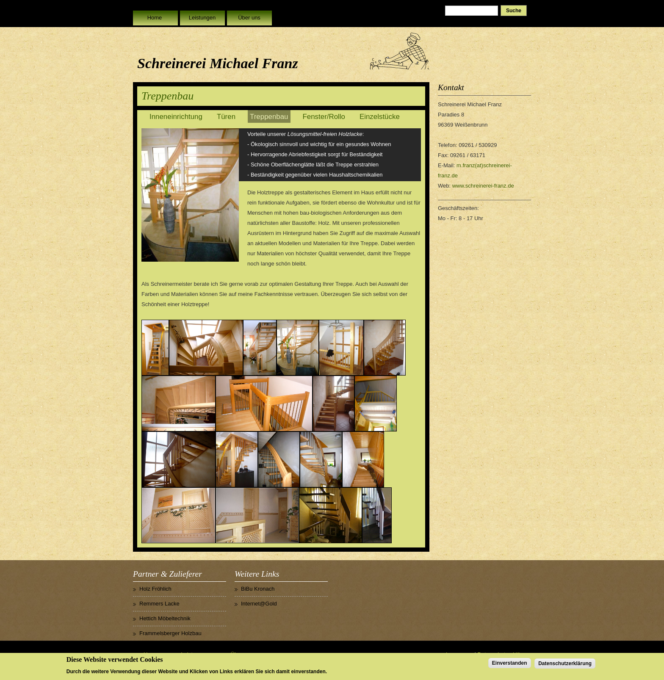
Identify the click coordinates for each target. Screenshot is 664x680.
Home (154, 17)
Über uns (249, 17)
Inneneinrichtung (175, 117)
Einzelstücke (380, 117)
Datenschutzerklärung (565, 666)
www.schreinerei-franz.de (483, 185)
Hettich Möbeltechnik (165, 618)
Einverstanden (509, 665)
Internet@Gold (259, 603)
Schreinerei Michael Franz (217, 63)
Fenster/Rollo (324, 117)
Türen (226, 117)
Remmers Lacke (159, 603)
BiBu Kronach (258, 589)
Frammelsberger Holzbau (170, 633)
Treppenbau (269, 117)
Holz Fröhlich (155, 589)
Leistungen (202, 17)
